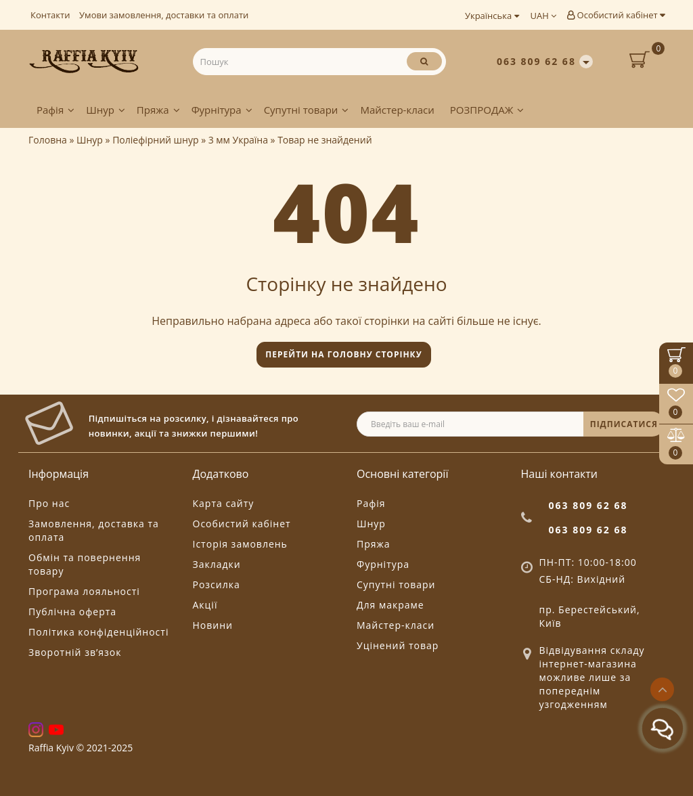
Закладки (217, 564)
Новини (213, 625)
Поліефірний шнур (155, 139)
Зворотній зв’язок (74, 652)
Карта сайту (223, 503)
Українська (492, 15)
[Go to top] (662, 689)
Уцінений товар (398, 645)
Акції (205, 604)
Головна (47, 139)
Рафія (55, 109)
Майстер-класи (397, 109)
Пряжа (158, 109)
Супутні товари (306, 109)
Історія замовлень (240, 543)
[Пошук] (424, 61)
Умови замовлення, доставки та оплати (163, 15)
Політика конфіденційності (98, 631)
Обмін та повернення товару (84, 564)
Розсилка (216, 584)
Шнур (105, 109)
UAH (544, 15)
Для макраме (390, 604)
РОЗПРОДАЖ (487, 109)
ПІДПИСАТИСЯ (624, 424)
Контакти (50, 15)
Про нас (49, 503)
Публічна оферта (72, 611)
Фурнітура (222, 109)
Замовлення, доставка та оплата (93, 530)
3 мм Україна (238, 139)
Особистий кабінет (616, 15)
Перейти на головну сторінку (343, 354)
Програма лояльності (84, 591)
